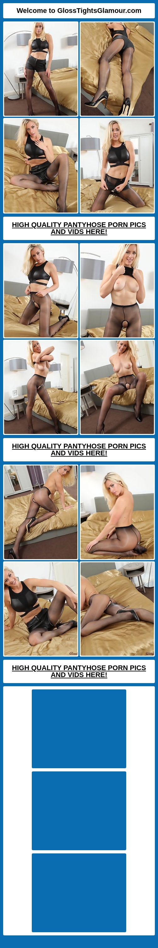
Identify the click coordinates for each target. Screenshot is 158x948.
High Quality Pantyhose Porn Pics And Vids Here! (79, 228)
